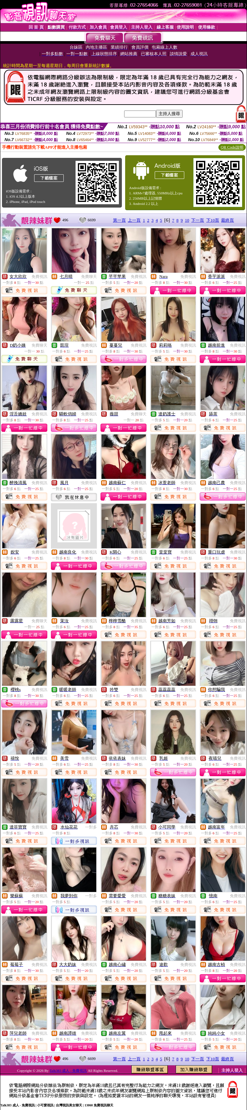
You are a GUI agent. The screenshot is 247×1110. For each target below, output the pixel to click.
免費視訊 (39, 276)
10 (187, 220)
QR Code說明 (232, 147)
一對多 (91, 827)
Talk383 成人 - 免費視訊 (68, 1071)
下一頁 (197, 220)
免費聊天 (89, 276)
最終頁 (227, 220)
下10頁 (212, 220)
